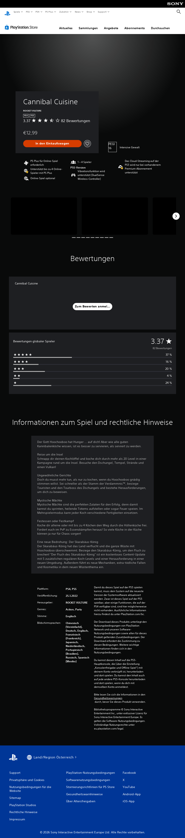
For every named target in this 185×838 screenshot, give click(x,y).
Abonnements (134, 24)
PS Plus (49, 11)
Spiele (16, 11)
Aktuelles (66, 24)
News (78, 11)
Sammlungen (88, 24)
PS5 (28, 11)
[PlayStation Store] (22, 23)
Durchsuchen (160, 24)
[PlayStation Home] (7, 12)
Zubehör (64, 11)
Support (102, 11)
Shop (89, 11)
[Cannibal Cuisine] (44, 212)
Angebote (111, 24)
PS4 (38, 11)
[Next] (176, 212)
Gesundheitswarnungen (108, 694)
